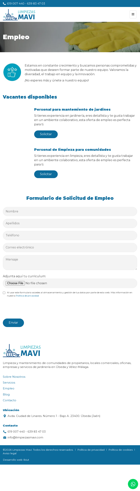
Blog (6, 394)
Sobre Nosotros (14, 376)
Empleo (8, 388)
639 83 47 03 (36, 3)
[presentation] (31, 308)
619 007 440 (15, 3)
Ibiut (26, 459)
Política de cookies (120, 449)
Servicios (9, 382)
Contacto (9, 400)
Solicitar (46, 134)
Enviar (13, 322)
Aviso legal (9, 453)
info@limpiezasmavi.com (25, 437)
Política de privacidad (27, 295)
